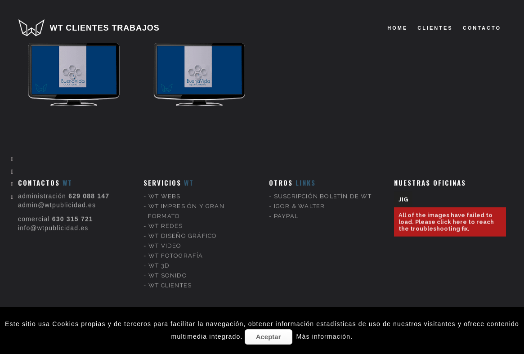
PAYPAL (286, 208)
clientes (434, 28)
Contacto (482, 28)
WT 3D (159, 257)
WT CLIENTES (170, 277)
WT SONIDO (167, 267)
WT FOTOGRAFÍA (175, 247)
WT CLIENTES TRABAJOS (105, 27)
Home (397, 28)
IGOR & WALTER (299, 198)
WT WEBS (164, 188)
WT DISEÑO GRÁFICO (182, 227)
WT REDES (165, 218)
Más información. (324, 336)
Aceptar (268, 337)
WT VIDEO (165, 237)
